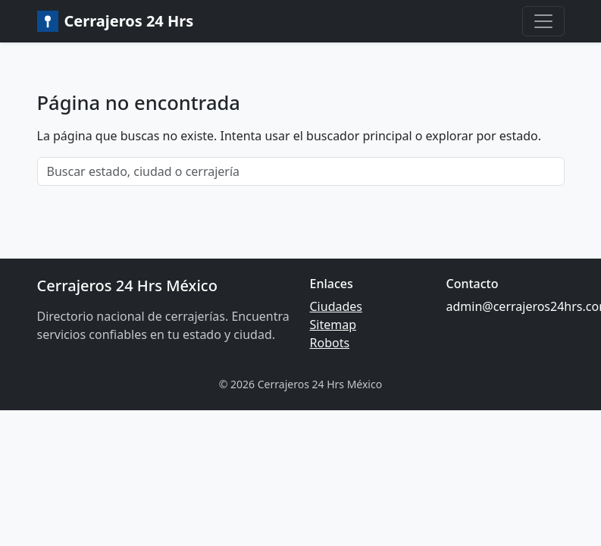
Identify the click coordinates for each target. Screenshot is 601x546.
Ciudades (336, 306)
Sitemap (333, 324)
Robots (330, 342)
